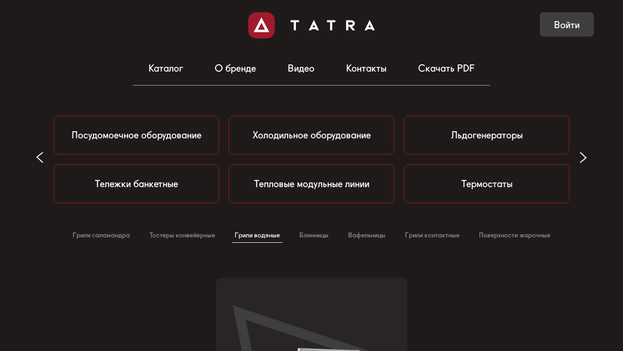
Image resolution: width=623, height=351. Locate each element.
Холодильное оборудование (312, 135)
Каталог (165, 68)
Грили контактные (432, 235)
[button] (583, 157)
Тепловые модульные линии (311, 184)
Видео (301, 68)
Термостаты (487, 184)
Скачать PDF (446, 68)
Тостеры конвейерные (182, 235)
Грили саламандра (101, 235)
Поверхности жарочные (514, 235)
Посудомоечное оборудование (137, 135)
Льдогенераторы (487, 135)
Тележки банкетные (136, 184)
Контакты (366, 68)
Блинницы (314, 235)
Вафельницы (366, 235)
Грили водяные (257, 235)
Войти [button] (567, 25)
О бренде (235, 68)
